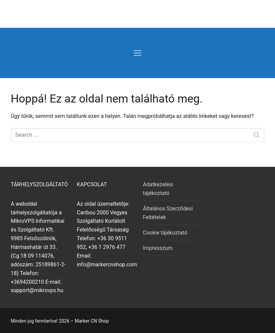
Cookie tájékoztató (165, 232)
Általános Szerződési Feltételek (168, 212)
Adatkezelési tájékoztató (158, 188)
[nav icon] (137, 53)
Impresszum (157, 248)
